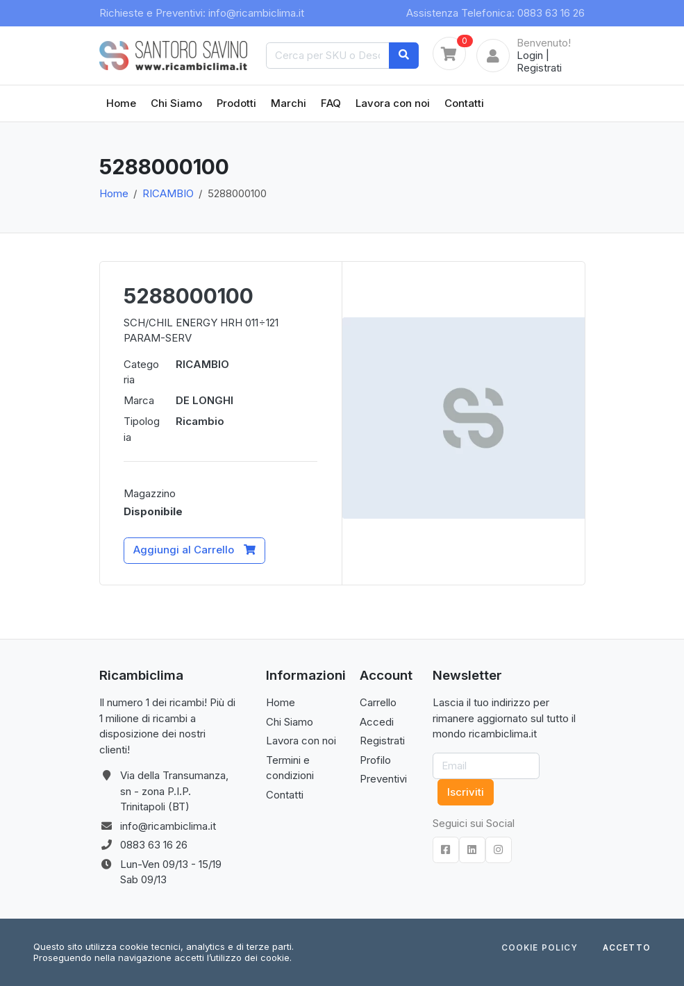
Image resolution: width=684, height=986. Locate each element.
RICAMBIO (168, 193)
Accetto (627, 948)
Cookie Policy (539, 948)
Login (530, 55)
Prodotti (236, 103)
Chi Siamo (176, 103)
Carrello (378, 702)
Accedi (377, 721)
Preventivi (383, 778)
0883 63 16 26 (153, 844)
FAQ (331, 103)
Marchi (288, 103)
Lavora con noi (393, 103)
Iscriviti (465, 792)
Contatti (464, 103)
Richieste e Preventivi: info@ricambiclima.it (201, 12)
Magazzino (150, 493)
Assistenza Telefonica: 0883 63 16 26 (495, 12)
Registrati (539, 67)
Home (121, 103)
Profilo (375, 760)
